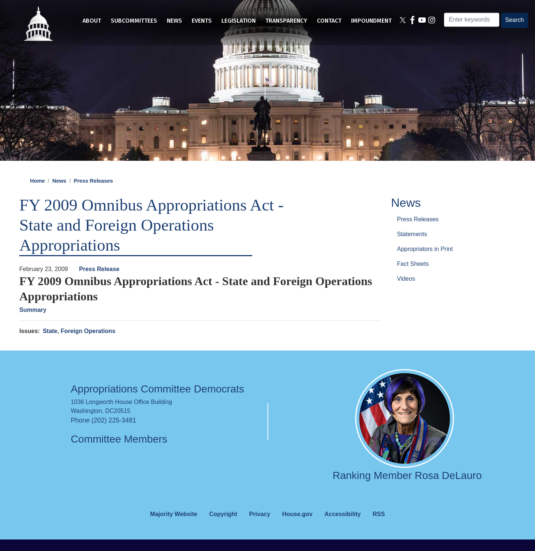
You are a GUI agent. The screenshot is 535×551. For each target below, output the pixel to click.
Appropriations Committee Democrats (157, 401)
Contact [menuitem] (329, 20)
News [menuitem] (174, 20)
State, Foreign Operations (79, 342)
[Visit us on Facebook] (412, 21)
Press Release (99, 280)
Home (37, 192)
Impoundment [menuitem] (371, 20)
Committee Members (119, 450)
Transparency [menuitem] (286, 20)
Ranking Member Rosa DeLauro (407, 487)
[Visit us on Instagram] (432, 21)
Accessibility (342, 525)
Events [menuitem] (202, 20)
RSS (379, 525)
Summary (32, 321)
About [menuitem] (91, 20)
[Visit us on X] (402, 21)
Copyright (223, 525)
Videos (406, 290)
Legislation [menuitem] (238, 20)
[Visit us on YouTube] (422, 21)
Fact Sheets (413, 275)
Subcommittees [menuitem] (134, 20)
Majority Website (173, 525)
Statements (412, 245)
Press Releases (93, 192)
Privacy (259, 525)
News (59, 192)
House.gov (297, 525)
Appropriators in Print (425, 260)
